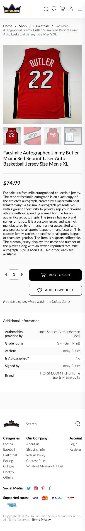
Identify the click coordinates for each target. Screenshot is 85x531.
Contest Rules (36, 461)
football (8, 444)
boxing (8, 461)
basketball (10, 455)
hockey (8, 472)
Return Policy (36, 455)
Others (8, 477)
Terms (36, 519)
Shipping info (35, 449)
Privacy (46, 519)
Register (75, 449)
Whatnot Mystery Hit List (44, 466)
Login (73, 444)
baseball (9, 449)
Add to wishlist (55, 290)
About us (32, 444)
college (8, 466)
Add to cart (55, 275)
